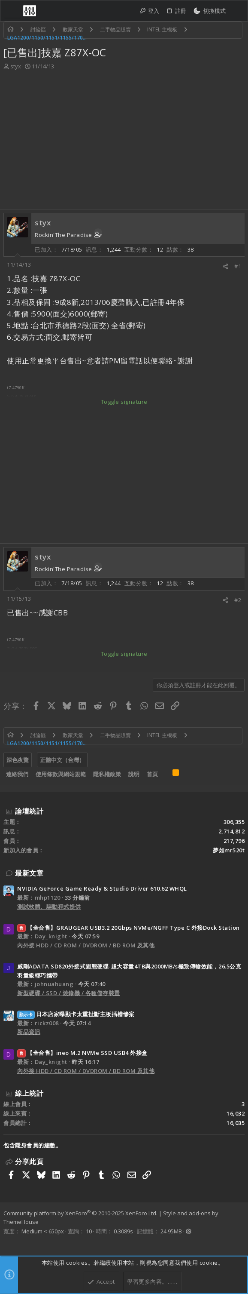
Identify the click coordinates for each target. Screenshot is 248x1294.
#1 (237, 266)
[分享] (225, 266)
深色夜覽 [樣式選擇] (17, 760)
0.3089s (123, 1231)
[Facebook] (7, 1242)
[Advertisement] (122, 135)
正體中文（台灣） (62, 760)
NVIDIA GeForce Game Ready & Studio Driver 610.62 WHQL (102, 888)
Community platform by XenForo (80, 1213)
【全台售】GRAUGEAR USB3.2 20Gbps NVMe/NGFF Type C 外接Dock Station (128, 927)
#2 (237, 600)
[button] (12, 10)
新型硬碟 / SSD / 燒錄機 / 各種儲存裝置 (68, 993)
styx (15, 66)
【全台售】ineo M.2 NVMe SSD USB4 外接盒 (82, 1053)
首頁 (152, 774)
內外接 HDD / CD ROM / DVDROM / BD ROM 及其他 (85, 945)
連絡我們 (17, 774)
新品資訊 (28, 1032)
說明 (133, 774)
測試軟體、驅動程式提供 (49, 906)
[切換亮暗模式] (209, 11)
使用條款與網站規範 (61, 774)
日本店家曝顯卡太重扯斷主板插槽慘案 (76, 1014)
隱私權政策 (107, 774)
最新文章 (29, 873)
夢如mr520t (229, 850)
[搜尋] (236, 11)
